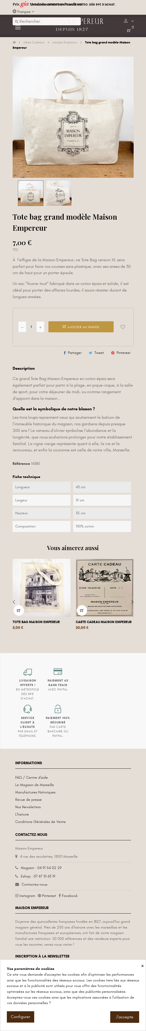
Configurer (20, 1016)
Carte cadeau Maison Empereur (104, 622)
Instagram (27, 896)
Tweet (99, 353)
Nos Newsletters (28, 807)
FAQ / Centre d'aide (31, 777)
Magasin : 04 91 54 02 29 (41, 868)
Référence (21, 463)
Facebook (70, 896)
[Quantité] (31, 327)
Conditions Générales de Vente (40, 822)
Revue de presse (28, 799)
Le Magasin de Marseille (34, 785)
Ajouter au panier (81, 327)
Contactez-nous (34, 884)
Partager (75, 353)
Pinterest (123, 353)
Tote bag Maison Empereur (36, 622)
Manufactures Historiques (35, 792)
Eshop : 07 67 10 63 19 (38, 876)
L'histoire (22, 814)
